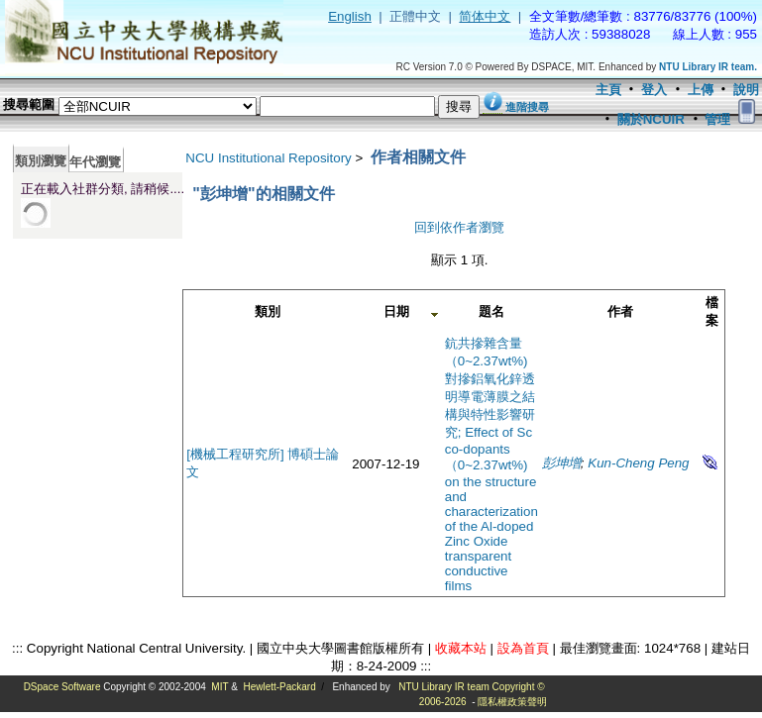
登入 (654, 89)
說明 (746, 89)
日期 (396, 311)
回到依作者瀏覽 (459, 227)
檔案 (712, 311)
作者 (620, 311)
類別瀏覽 (40, 161)
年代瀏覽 (95, 161)
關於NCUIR (651, 119)
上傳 (700, 89)
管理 (717, 119)
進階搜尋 (527, 107)
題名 (491, 311)
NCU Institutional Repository (268, 158)
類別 (267, 311)
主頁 (608, 89)
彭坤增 (561, 463)
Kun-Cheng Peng (638, 463)
